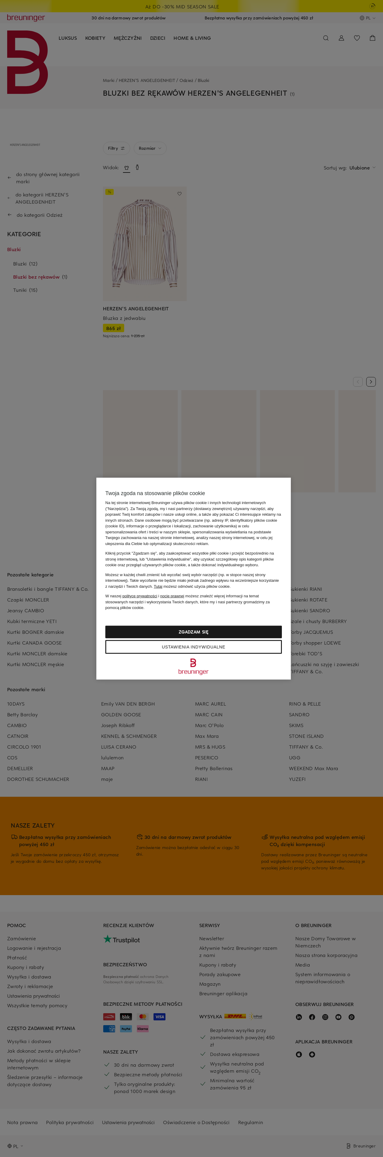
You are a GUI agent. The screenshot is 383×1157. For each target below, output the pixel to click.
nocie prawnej (172, 596)
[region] (193, 579)
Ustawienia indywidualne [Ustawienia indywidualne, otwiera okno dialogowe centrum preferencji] (193, 646)
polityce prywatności (139, 596)
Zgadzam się (194, 631)
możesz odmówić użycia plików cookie (192, 586)
